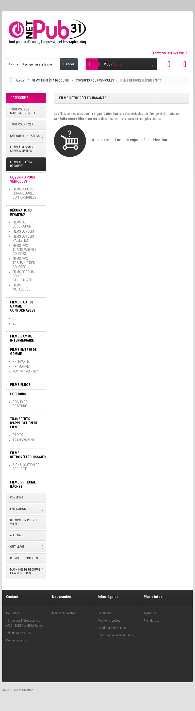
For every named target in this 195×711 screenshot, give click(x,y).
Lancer (68, 64)
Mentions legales (109, 620)
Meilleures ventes (63, 613)
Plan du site (151, 620)
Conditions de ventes (112, 628)
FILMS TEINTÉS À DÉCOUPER (51, 80)
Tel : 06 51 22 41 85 (18, 633)
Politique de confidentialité (115, 635)
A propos (150, 613)
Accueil (20, 80)
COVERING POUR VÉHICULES (95, 80)
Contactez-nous (16, 640)
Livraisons (104, 613)
